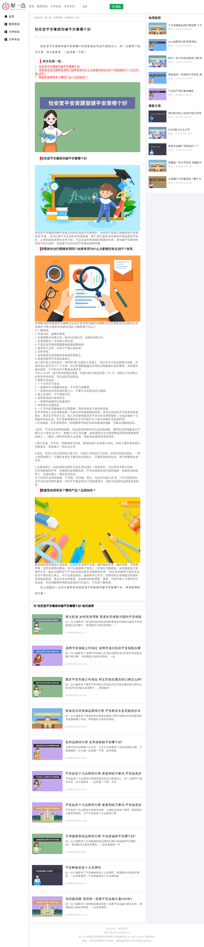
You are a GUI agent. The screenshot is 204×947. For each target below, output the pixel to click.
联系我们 (123, 928)
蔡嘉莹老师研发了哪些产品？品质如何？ (63, 77)
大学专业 (69, 6)
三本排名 (68, 17)
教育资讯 (42, 6)
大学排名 (55, 6)
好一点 (48, 17)
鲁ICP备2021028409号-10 (117, 932)
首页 (31, 6)
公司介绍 (110, 928)
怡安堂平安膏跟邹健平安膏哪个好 (59, 66)
